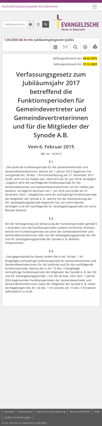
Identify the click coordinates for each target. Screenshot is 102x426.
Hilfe (97, 411)
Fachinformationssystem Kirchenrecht (30, 6)
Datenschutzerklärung (51, 411)
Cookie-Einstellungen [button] (17, 417)
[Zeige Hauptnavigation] (94, 6)
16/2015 (56, 154)
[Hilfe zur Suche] (30, 24)
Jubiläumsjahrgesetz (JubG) (39, 40)
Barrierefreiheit (80, 411)
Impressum (25, 411)
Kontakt (9, 411)
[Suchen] (45, 24)
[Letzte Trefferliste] (38, 24)
